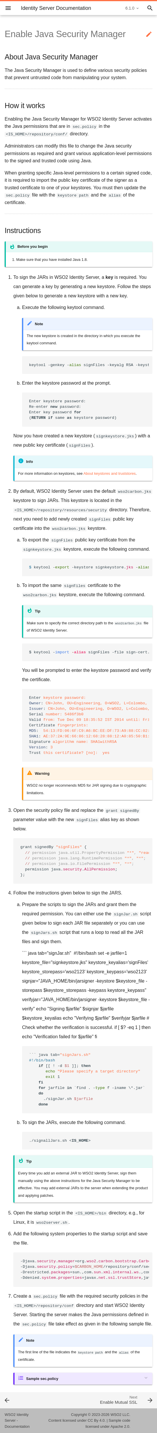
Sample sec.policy (42, 1378)
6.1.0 (129, 8)
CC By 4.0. (97, 1420)
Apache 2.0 (120, 1426)
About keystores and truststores (109, 473)
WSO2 (116, 1414)
